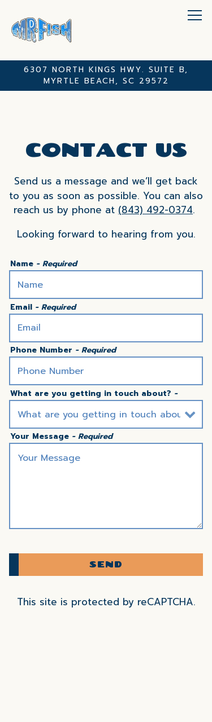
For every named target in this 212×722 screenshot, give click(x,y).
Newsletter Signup (106, 708)
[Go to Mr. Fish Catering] (106, 75)
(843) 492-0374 (155, 209)
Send (106, 564)
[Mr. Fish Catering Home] (42, 30)
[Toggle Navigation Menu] (195, 15)
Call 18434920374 (106, 680)
